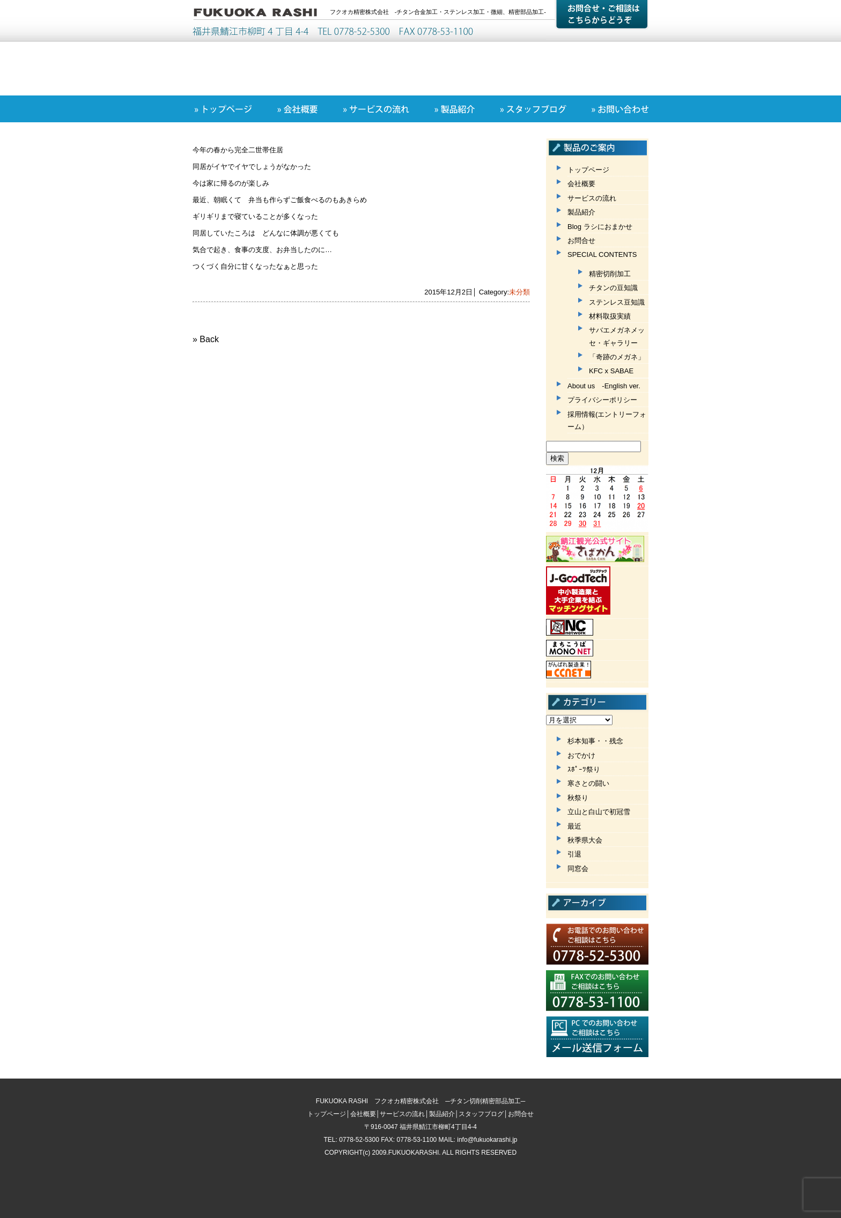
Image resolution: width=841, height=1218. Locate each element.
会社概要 (581, 184)
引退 (574, 854)
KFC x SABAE (611, 371)
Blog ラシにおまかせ (599, 227)
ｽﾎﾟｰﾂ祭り (583, 769)
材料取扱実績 (610, 316)
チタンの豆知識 (613, 288)
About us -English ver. (603, 386)
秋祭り (577, 798)
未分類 (519, 292)
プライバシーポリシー (602, 400)
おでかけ (581, 755)
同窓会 (577, 869)
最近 (574, 826)
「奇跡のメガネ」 (617, 357)
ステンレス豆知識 (617, 302)
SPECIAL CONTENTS (602, 254)
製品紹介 (581, 212)
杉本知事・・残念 (595, 741)
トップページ (588, 170)
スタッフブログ (481, 1114)
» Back (206, 339)
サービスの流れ (591, 198)
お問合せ (581, 241)
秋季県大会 (584, 840)
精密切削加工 (610, 274)
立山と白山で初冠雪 (598, 812)
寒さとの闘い (588, 783)
